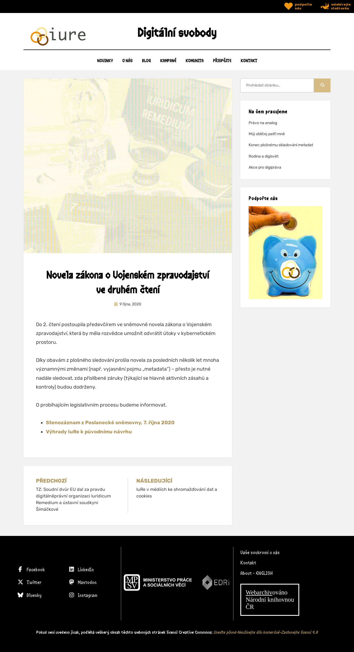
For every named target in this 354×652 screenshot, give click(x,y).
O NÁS (127, 63)
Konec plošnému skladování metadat (281, 147)
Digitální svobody (177, 34)
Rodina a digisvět (263, 158)
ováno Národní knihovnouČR (270, 600)
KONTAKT (249, 63)
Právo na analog (263, 125)
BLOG (146, 63)
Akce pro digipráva (265, 169)
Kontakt (248, 563)
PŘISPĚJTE (222, 63)
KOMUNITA (195, 63)
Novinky (105, 63)
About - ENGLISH (256, 573)
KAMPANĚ (168, 63)
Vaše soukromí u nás (260, 552)
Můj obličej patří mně (267, 136)
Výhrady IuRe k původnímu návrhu (89, 434)
